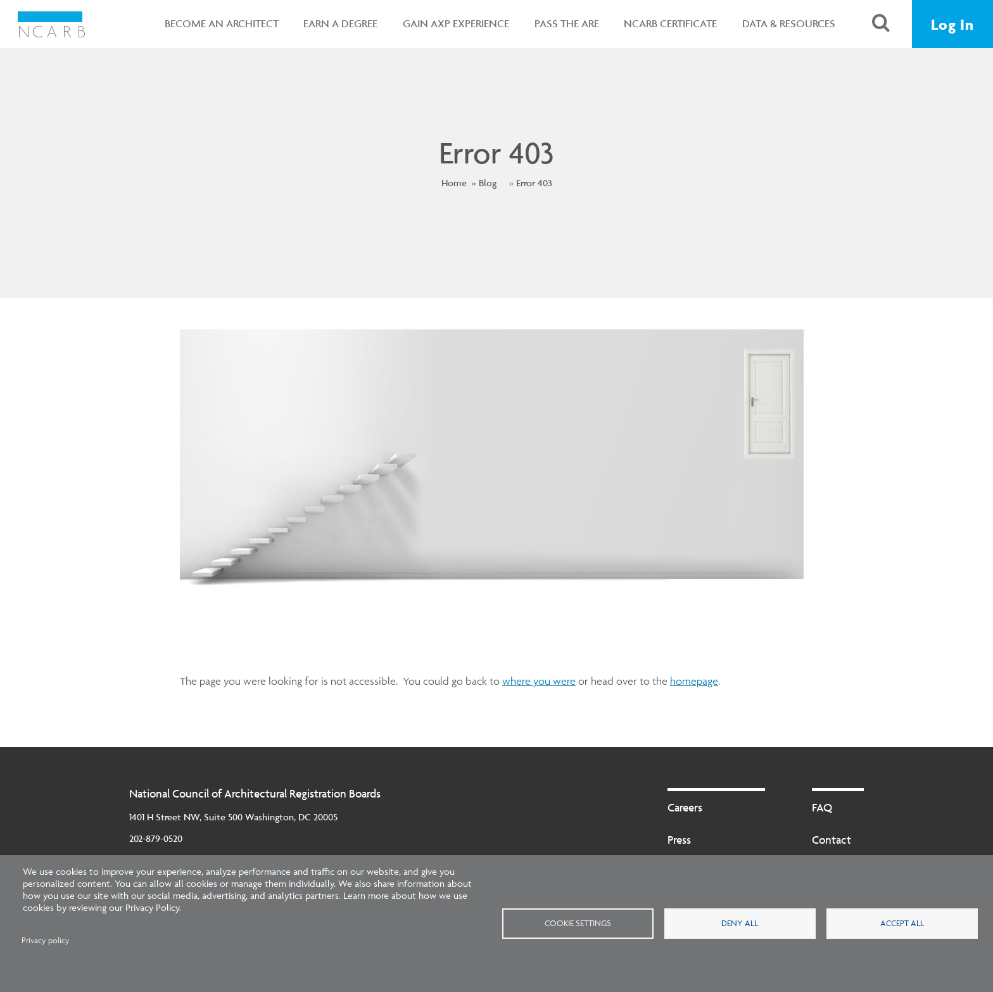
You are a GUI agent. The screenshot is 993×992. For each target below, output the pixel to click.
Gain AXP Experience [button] (453, 23)
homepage (694, 681)
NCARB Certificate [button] (667, 23)
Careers (684, 807)
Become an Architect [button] (218, 23)
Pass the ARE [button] (563, 23)
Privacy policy (46, 940)
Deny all (739, 923)
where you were (539, 681)
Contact (831, 839)
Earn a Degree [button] (338, 23)
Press (679, 839)
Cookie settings (578, 923)
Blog (487, 183)
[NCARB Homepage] (52, 24)
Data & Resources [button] (785, 23)
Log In (952, 24)
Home (454, 183)
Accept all (902, 923)
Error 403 (534, 183)
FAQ (822, 807)
